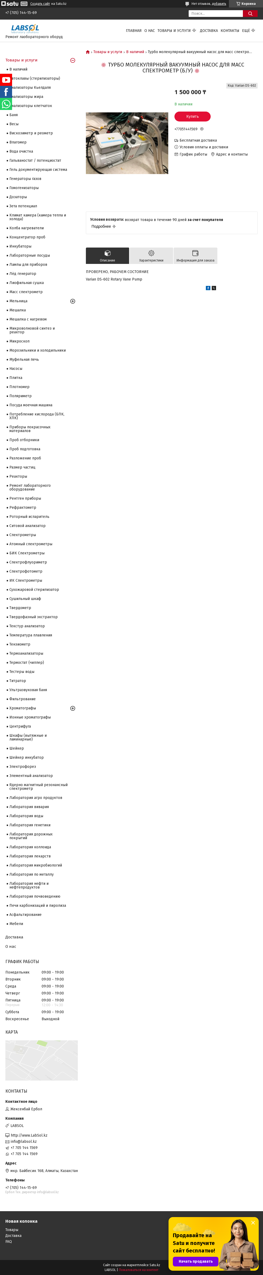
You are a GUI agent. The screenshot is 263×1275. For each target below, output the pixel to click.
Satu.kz (154, 1265)
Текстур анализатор (27, 626)
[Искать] (250, 13)
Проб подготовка (24, 449)
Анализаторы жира (26, 96)
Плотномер (19, 387)
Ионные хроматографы (30, 717)
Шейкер (16, 748)
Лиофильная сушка (26, 283)
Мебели (16, 924)
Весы (14, 124)
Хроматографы (22, 708)
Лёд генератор (22, 273)
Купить (192, 116)
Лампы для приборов (28, 264)
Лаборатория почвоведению (34, 896)
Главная (134, 30)
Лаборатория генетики (29, 825)
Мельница (18, 301)
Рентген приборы (25, 498)
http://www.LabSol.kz (29, 1135)
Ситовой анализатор (27, 526)
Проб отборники (24, 440)
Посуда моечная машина (30, 405)
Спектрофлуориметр (28, 562)
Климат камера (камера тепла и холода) (37, 217)
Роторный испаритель (29, 516)
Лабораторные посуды (29, 255)
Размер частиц (22, 467)
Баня (13, 115)
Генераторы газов (25, 178)
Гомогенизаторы (24, 188)
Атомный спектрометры (30, 544)
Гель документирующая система (38, 169)
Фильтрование (22, 699)
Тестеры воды (21, 671)
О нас (149, 30)
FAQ (8, 1241)
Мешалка (17, 310)
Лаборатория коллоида (30, 847)
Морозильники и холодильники (37, 350)
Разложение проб (25, 458)
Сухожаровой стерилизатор (34, 589)
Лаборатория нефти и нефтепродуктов (29, 885)
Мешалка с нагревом (28, 319)
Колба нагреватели (26, 228)
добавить (219, 4)
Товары (11, 1230)
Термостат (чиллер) (26, 662)
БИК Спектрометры (27, 553)
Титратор (17, 681)
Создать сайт (40, 4)
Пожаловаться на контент (138, 1270)
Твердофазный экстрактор (33, 617)
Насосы (15, 368)
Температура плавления (30, 635)
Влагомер (18, 142)
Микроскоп (19, 341)
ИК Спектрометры (25, 580)
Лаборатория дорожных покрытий (31, 836)
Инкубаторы (20, 246)
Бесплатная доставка (198, 140)
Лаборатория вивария (29, 807)
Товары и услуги (174, 30)
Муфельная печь (24, 359)
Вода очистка (21, 151)
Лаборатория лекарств (30, 856)
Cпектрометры (22, 535)
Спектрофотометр (25, 571)
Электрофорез (22, 766)
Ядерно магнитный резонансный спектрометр (38, 787)
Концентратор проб (27, 237)
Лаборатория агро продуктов (35, 797)
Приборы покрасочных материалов (29, 429)
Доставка (209, 30)
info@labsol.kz (24, 1141)
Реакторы (18, 476)
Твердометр (20, 608)
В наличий (135, 52)
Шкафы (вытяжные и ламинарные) (28, 737)
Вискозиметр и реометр (31, 133)
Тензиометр (19, 644)
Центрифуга (20, 726)
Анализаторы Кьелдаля (30, 87)
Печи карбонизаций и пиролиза (37, 905)
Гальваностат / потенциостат (35, 160)
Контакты (230, 30)
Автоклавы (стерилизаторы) (34, 78)
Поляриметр (20, 396)
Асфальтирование (25, 914)
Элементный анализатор (31, 775)
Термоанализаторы (26, 653)
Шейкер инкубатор (26, 757)
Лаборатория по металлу (31, 874)
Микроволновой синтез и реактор (32, 330)
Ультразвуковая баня (28, 690)
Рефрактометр (22, 507)
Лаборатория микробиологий (35, 865)
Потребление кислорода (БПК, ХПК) (36, 416)
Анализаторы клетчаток (30, 106)
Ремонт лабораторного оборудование (30, 487)
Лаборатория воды (26, 816)
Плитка (15, 377)
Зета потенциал (23, 206)
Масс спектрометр (26, 292)
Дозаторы (18, 197)
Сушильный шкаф (25, 598)
